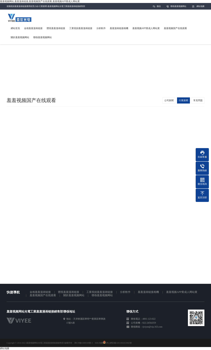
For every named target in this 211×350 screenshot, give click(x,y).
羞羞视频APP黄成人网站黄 (181, 292)
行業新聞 (183, 100)
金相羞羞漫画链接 (40, 292)
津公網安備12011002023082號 (117, 343)
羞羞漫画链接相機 (148, 292)
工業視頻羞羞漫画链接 (99, 292)
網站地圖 (200, 6)
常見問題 (198, 100)
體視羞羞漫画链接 (68, 292)
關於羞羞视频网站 (73, 295)
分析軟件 (125, 292)
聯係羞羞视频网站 (178, 6)
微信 (159, 7)
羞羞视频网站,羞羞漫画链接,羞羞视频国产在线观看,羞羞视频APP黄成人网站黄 (40, 1)
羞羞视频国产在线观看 (43, 295)
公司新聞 (169, 100)
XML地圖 (99, 343)
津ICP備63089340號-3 (83, 343)
